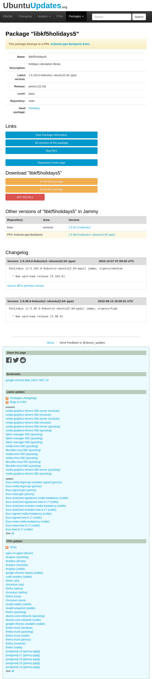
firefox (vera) (13, 596)
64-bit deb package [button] (51, 189)
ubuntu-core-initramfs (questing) (25, 616)
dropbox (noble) (15, 568)
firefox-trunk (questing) (19, 631)
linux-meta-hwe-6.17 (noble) (23, 525)
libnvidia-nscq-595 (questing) (23, 461)
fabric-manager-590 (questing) (24, 442)
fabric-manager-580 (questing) (24, 438)
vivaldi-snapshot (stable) (20, 608)
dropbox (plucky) (16, 561)
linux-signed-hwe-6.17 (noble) (24, 517)
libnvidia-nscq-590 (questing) (23, 450)
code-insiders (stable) (19, 576)
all (12, 533)
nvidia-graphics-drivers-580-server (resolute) (33, 418)
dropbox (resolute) (17, 564)
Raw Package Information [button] (51, 134)
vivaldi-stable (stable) (19, 604)
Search (139, 16)
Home (8, 16)
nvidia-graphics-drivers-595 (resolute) (28, 414)
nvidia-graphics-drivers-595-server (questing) (33, 426)
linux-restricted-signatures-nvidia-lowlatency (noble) (37, 498)
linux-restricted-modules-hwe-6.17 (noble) (31, 509)
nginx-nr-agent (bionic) (19, 553)
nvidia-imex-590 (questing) (22, 446)
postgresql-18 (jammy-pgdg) (23, 651)
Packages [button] (76, 16)
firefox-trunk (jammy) (18, 639)
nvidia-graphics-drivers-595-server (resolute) (33, 410)
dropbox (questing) (17, 557)
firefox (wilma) (14, 588)
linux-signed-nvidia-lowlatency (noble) (28, 513)
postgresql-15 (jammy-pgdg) (23, 663)
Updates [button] (44, 16)
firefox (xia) (12, 580)
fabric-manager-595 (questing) (24, 434)
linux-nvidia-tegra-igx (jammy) (24, 486)
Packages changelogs (23, 398)
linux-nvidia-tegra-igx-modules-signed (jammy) (34, 482)
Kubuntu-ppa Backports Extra (70, 44)
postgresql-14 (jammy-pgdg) (23, 667)
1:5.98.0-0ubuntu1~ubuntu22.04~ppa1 (92, 234)
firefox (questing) (16, 612)
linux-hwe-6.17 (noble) (19, 529)
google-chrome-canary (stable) (24, 572)
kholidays (34, 108)
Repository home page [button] (51, 162)
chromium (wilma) (16, 592)
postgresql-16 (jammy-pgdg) (23, 659)
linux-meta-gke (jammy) (20, 494)
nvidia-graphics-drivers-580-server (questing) (33, 469)
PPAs (59, 16)
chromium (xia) (15, 584)
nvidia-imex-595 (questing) (22, 454)
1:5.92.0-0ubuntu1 (80, 227)
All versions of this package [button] (51, 142)
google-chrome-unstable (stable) (25, 623)
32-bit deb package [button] (51, 181)
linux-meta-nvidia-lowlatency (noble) (27, 521)
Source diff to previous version (25, 285)
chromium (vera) (16, 600)
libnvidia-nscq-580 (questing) (23, 465)
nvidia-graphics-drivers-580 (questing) (29, 473)
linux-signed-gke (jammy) (21, 490)
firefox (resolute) (15, 643)
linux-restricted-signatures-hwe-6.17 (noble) (32, 501)
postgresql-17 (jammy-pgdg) (23, 655)
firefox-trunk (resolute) (19, 627)
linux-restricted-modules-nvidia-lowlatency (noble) (36, 505)
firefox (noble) (14, 647)
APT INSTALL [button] (25, 197)
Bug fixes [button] (51, 150)
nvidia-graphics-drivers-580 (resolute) (28, 422)
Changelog (25, 16)
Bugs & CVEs (18, 402)
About (50, 342)
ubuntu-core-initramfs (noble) (23, 619)
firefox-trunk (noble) (17, 635)
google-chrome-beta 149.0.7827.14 (27, 380)
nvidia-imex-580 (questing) (22, 457)
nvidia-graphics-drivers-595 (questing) (29, 430)
